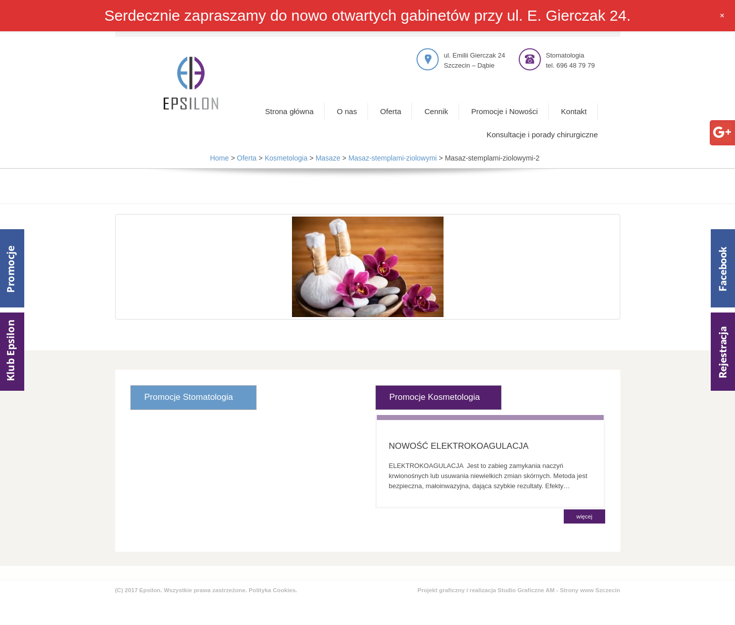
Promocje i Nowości (504, 111)
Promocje (12, 268)
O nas (347, 111)
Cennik (436, 111)
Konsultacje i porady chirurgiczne (542, 134)
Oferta (391, 111)
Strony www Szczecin (590, 590)
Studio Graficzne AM (526, 590)
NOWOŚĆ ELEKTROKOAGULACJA (459, 446)
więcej (584, 516)
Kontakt (574, 111)
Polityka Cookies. (273, 590)
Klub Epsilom (12, 351)
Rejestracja (723, 351)
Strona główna (289, 111)
